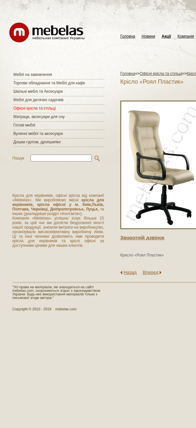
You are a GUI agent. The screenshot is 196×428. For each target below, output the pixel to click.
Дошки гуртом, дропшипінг (37, 142)
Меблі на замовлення (32, 74)
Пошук (18, 158)
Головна (127, 36)
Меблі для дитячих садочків (38, 100)
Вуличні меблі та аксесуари (38, 133)
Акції (166, 36)
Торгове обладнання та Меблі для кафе (49, 83)
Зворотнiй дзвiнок (142, 237)
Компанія (185, 36)
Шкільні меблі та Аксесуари (38, 91)
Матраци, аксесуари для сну (39, 116)
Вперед (150, 272)
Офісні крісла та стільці (34, 108)
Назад (130, 272)
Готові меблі (24, 125)
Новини (148, 36)
